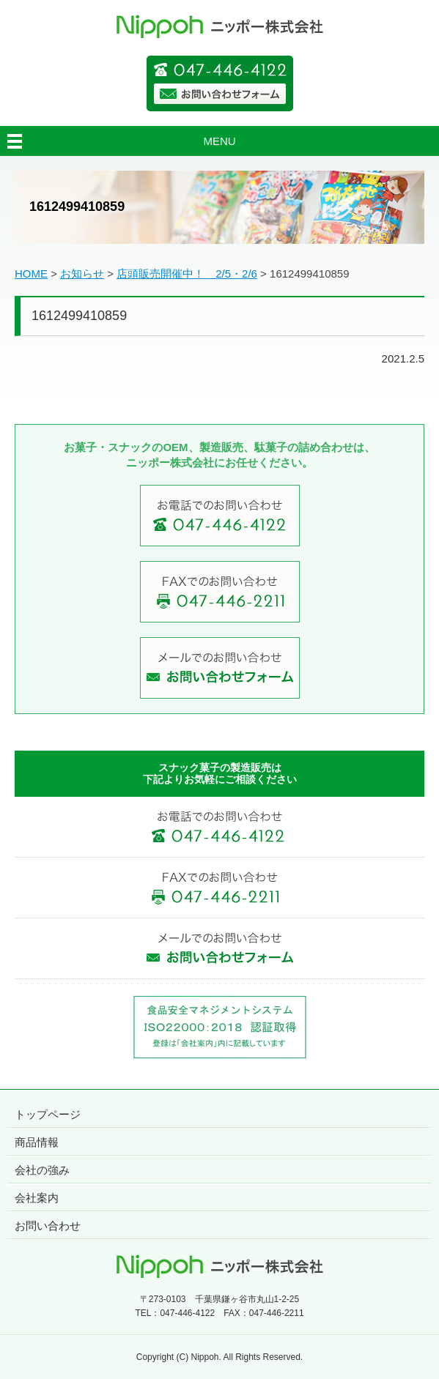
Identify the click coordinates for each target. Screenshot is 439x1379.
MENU (219, 141)
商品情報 (37, 1142)
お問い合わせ (48, 1225)
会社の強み (42, 1170)
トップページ (48, 1114)
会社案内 (37, 1198)
